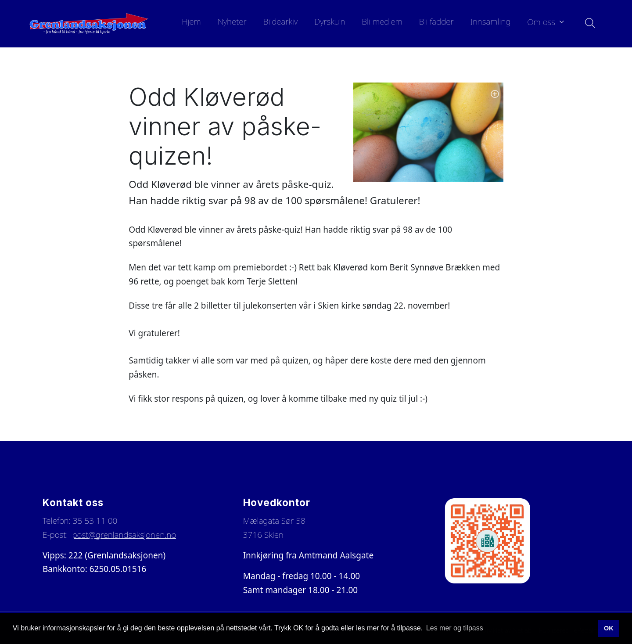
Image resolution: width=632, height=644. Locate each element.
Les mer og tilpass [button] (454, 628)
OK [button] (609, 628)
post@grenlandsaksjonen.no (124, 534)
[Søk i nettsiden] (588, 23)
